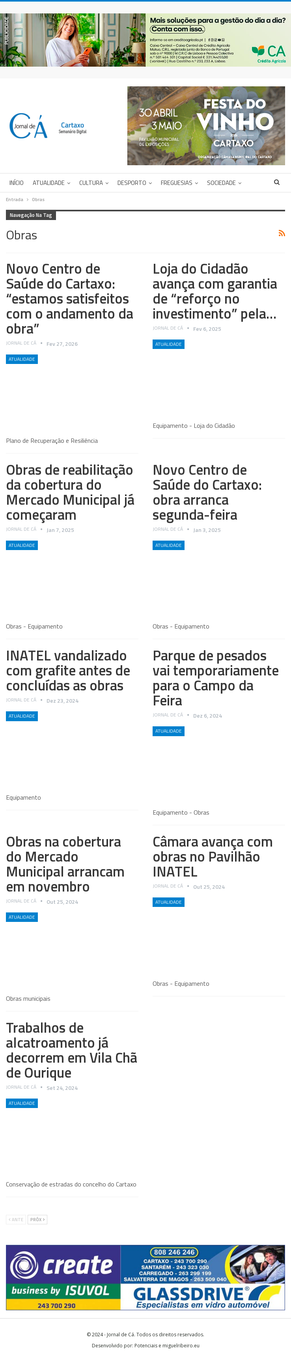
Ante (16, 1219)
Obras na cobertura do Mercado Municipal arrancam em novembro (65, 863)
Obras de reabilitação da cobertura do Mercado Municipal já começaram (70, 492)
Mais (213, 182)
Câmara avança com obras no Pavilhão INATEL (213, 856)
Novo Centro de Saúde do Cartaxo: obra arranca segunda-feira (207, 492)
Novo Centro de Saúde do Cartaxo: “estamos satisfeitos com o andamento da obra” (69, 298)
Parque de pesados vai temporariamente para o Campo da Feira (216, 677)
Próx (37, 1219)
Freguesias (176, 182)
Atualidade (49, 182)
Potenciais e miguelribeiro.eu (167, 1345)
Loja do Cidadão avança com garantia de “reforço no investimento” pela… (215, 290)
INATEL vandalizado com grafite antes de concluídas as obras (68, 670)
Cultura (91, 182)
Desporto (132, 182)
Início (16, 182)
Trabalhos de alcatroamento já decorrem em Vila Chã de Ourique (71, 1050)
